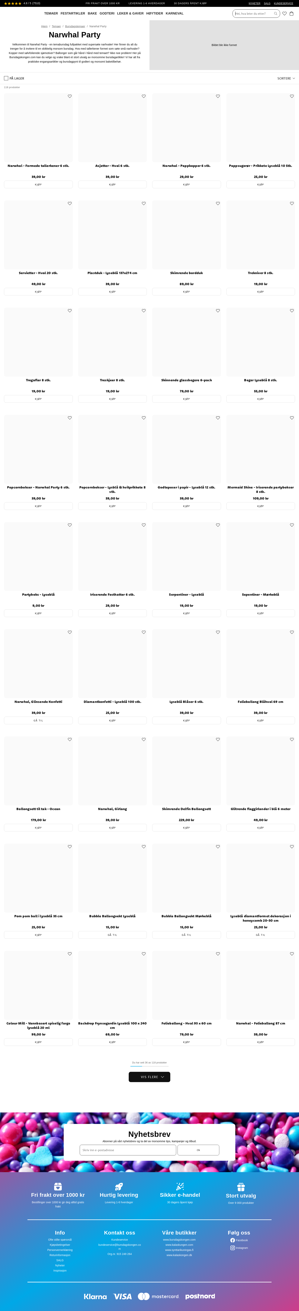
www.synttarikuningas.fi (179, 1249)
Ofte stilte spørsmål (60, 1239)
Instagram (242, 1247)
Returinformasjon (60, 1255)
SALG (267, 3)
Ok (198, 1150)
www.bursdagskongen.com (179, 1239)
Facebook (242, 1240)
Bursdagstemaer (75, 26)
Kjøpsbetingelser (60, 1244)
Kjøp (38, 184)
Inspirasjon (60, 1270)
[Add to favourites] (70, 96)
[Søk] (251, 14)
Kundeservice (119, 1239)
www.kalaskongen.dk (179, 1255)
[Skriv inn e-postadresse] (128, 1150)
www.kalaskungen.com (179, 1244)
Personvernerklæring (60, 1249)
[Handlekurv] (291, 13)
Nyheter (60, 1265)
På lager (14, 78)
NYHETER (254, 3)
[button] (286, 78)
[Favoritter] (284, 13)
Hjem (44, 26)
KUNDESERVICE (283, 3)
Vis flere (152, 1077)
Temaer (56, 26)
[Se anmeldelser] (22, 3)
